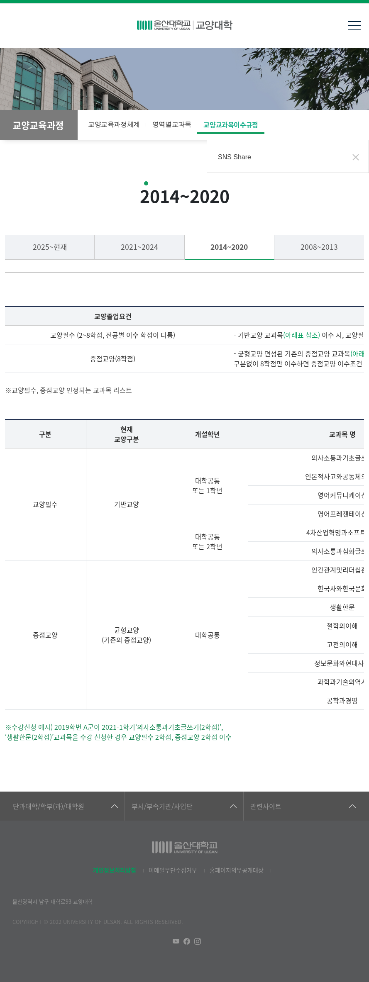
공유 (338, 125)
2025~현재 (50, 246)
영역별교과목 (171, 124)
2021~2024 (139, 246)
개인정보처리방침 (114, 870)
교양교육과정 (38, 125)
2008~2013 (319, 246)
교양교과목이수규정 (230, 124)
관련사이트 (265, 806)
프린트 (354, 125)
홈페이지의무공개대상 (237, 870)
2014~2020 (229, 246)
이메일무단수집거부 (173, 870)
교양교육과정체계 (114, 124)
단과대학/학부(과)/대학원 (48, 806)
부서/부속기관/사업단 (162, 806)
